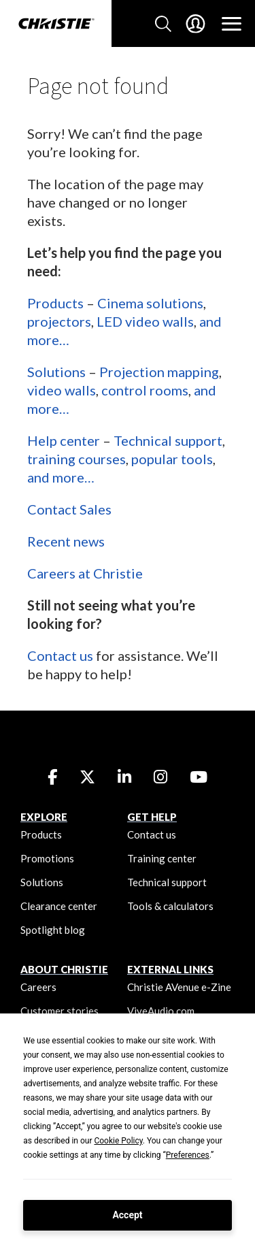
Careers (38, 987)
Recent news (66, 541)
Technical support (168, 440)
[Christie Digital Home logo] (55, 24)
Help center (63, 440)
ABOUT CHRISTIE (64, 969)
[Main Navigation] (231, 24)
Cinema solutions (150, 303)
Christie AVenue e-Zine (179, 987)
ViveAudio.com (160, 1011)
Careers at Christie (85, 573)
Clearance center (58, 906)
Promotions (47, 858)
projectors (59, 321)
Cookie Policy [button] (118, 1141)
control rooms (144, 390)
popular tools (172, 459)
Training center (162, 858)
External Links (170, 969)
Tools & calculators (170, 906)
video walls (61, 390)
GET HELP (152, 817)
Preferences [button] (187, 1155)
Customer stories (59, 1011)
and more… (61, 477)
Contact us (60, 655)
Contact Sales (69, 509)
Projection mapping (159, 371)
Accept (127, 1214)
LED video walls (145, 321)
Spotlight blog (52, 930)
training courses (76, 459)
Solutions (56, 371)
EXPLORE (43, 817)
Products (55, 303)
